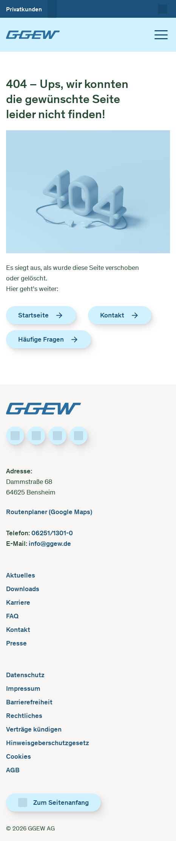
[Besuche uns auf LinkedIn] (36, 435)
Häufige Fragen (48, 338)
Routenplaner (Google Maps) (49, 511)
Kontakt (119, 314)
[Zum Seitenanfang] (53, 802)
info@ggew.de (49, 543)
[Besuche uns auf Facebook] (15, 435)
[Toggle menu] (161, 34)
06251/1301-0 (52, 532)
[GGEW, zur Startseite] (33, 34)
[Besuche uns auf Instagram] (57, 435)
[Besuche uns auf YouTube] (78, 435)
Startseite (41, 314)
